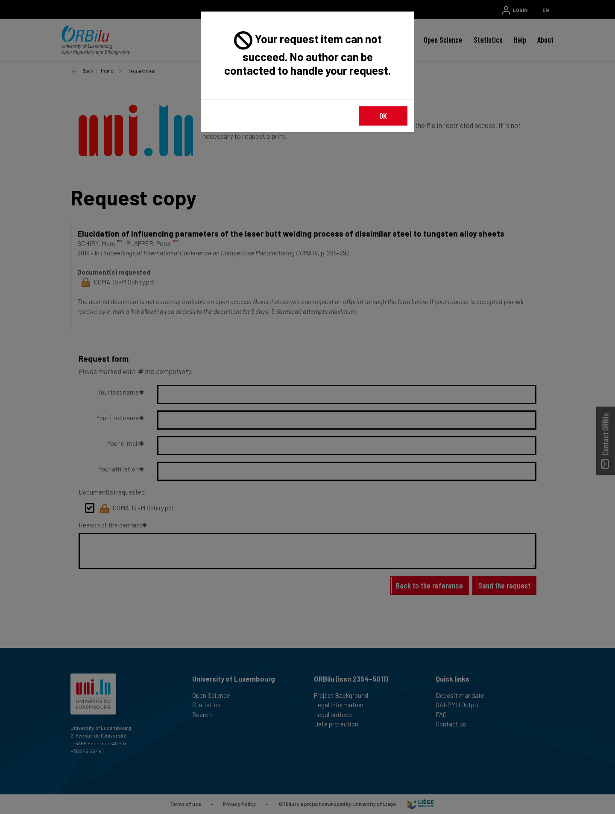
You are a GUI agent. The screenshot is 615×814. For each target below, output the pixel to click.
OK (383, 115)
